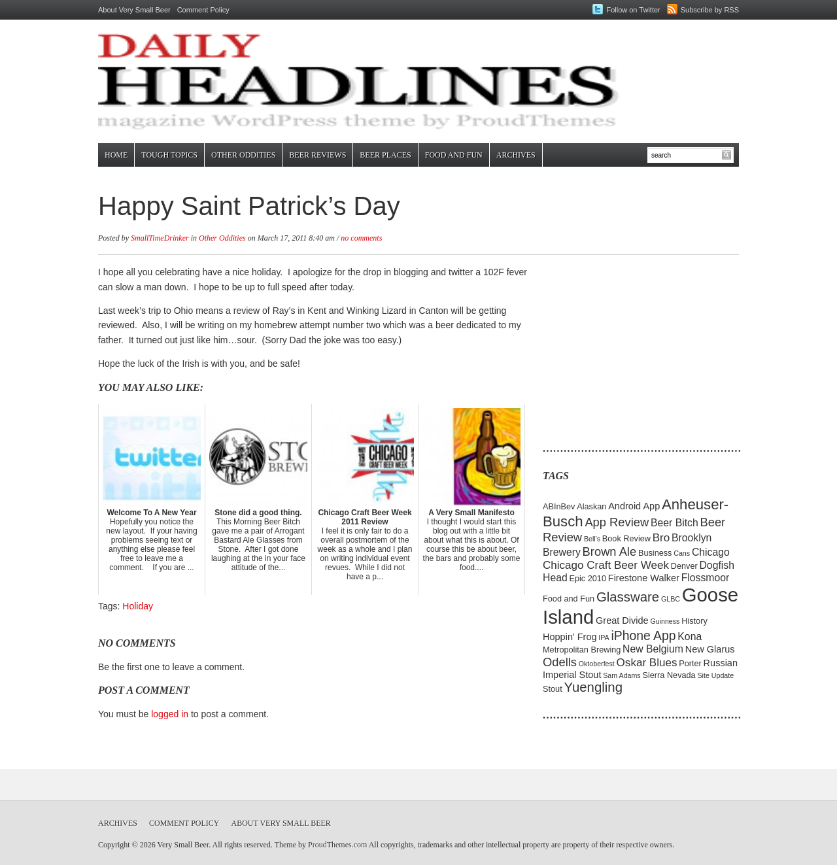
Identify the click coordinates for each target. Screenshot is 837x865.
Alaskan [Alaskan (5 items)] (591, 506)
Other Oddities (243, 155)
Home (116, 155)
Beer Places (385, 155)
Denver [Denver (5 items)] (684, 566)
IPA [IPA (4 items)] (603, 637)
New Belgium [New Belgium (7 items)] (653, 648)
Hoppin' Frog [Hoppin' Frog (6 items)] (570, 637)
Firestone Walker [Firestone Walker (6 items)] (643, 578)
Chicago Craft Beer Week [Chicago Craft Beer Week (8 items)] (606, 565)
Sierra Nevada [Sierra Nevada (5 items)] (668, 675)
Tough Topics (169, 155)
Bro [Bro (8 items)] (661, 538)
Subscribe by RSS (710, 10)
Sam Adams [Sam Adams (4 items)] (621, 675)
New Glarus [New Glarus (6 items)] (710, 649)
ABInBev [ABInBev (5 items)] (559, 506)
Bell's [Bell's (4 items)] (592, 539)
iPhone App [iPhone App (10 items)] (643, 635)
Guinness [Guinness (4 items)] (664, 621)
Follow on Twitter (633, 10)
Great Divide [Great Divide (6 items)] (622, 620)
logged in (169, 714)
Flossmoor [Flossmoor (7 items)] (705, 577)
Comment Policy (203, 10)
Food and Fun (454, 155)
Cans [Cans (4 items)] (682, 553)
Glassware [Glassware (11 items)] (627, 597)
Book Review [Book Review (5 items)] (626, 538)
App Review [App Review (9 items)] (617, 522)
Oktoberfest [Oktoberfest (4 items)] (597, 664)
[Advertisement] (624, 346)
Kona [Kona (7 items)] (689, 636)
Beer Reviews (317, 155)
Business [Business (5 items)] (655, 553)
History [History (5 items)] (694, 621)
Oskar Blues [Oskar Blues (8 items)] (647, 662)
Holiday (137, 606)
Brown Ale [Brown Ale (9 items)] (610, 551)
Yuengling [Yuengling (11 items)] (593, 687)
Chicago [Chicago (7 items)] (711, 552)
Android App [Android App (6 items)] (634, 506)
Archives (516, 155)
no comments (361, 238)
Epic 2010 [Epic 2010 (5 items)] (587, 578)
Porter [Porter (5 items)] (690, 663)
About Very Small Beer (134, 10)
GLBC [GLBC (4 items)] (670, 599)
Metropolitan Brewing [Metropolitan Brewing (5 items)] (582, 649)
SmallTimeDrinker (160, 238)
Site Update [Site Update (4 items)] (715, 675)
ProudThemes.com (337, 844)
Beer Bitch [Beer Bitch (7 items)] (674, 522)
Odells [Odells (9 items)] (560, 662)
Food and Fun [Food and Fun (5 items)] (568, 598)
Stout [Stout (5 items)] (552, 689)
